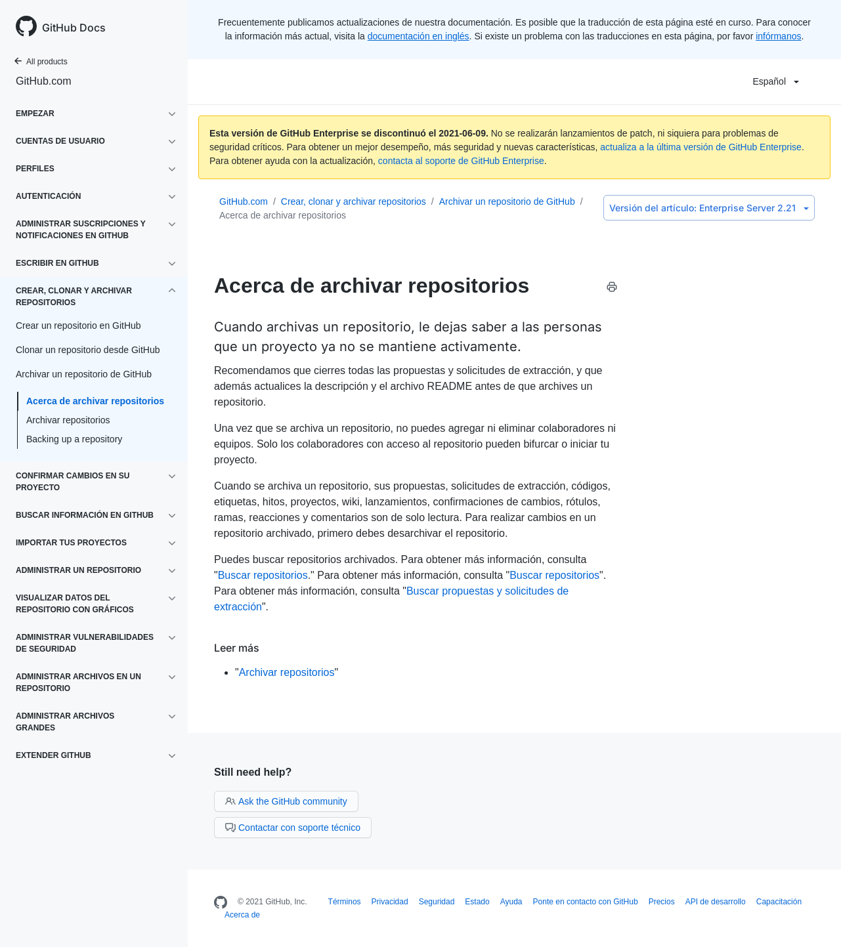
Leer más (236, 647)
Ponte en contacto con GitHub (585, 901)
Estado (477, 901)
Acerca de (242, 914)
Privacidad (390, 901)
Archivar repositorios (68, 420)
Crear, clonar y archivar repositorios (353, 201)
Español (775, 81)
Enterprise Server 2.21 (709, 208)
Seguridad (437, 901)
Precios (662, 901)
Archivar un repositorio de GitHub (507, 201)
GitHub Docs (74, 27)
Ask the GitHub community (286, 801)
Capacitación (779, 901)
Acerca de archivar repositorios (95, 401)
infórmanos (778, 36)
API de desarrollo (715, 901)
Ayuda (511, 901)
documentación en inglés (418, 36)
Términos (344, 901)
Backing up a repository (74, 439)
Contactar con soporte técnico (292, 827)
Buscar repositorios (263, 575)
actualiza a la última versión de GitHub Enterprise (701, 147)
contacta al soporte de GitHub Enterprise (461, 161)
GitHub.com (43, 81)
